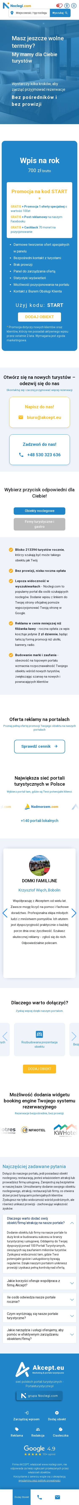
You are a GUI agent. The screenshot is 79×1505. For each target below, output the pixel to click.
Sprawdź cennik (39, 747)
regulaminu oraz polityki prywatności (39, 1480)
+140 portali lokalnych (39, 820)
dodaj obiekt (39, 317)
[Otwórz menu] (73, 5)
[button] (5, 913)
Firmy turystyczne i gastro (39, 524)
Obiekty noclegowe (39, 511)
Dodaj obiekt (22, 1497)
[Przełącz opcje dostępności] (67, 5)
